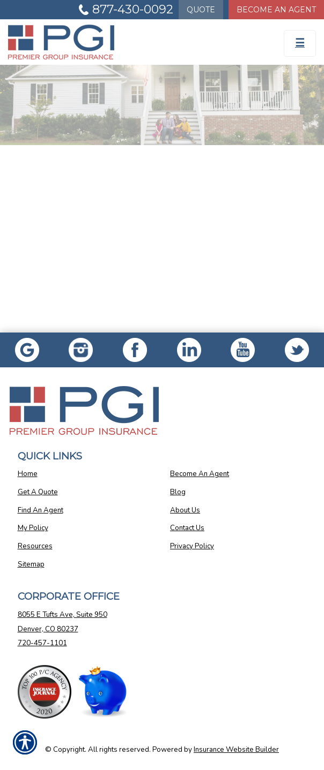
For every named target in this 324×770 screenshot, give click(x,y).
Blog (178, 492)
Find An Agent (40, 510)
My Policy (33, 528)
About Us (185, 510)
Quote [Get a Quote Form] (201, 9)
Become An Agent (199, 474)
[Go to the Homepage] (121, 42)
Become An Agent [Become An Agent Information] (276, 9)
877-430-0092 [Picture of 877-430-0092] (132, 9)
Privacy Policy (192, 546)
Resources (35, 546)
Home (28, 474)
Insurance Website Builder (236, 749)
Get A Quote (38, 492)
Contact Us (187, 528)
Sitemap (31, 564)
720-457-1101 (42, 643)
